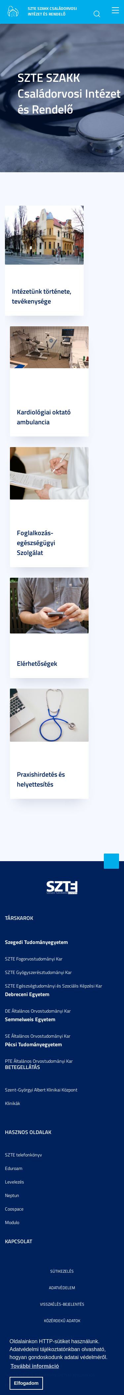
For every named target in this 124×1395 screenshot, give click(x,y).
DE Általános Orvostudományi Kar (38, 1011)
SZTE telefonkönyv (23, 1155)
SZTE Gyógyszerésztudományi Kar (38, 972)
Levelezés (14, 1182)
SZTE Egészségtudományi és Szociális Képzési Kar (53, 986)
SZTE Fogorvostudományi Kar (33, 959)
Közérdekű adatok (62, 1320)
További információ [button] (35, 1366)
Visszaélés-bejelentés (62, 1304)
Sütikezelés (62, 1271)
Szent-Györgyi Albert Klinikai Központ (41, 1090)
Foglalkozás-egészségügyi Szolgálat (36, 542)
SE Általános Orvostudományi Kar (37, 1036)
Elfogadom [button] (26, 1383)
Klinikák (12, 1103)
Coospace (14, 1209)
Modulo (12, 1222)
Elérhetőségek (37, 663)
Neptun (12, 1195)
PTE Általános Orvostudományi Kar (39, 1061)
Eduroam (13, 1168)
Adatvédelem (62, 1287)
